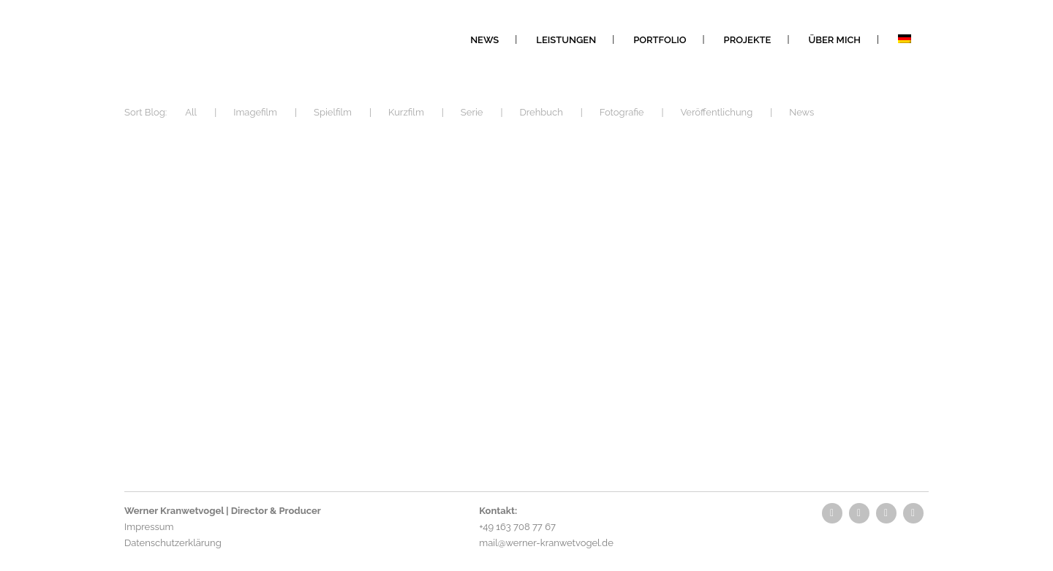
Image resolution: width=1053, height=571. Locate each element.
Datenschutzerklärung (173, 542)
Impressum (148, 526)
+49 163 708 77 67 (517, 526)
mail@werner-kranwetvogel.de (546, 542)
